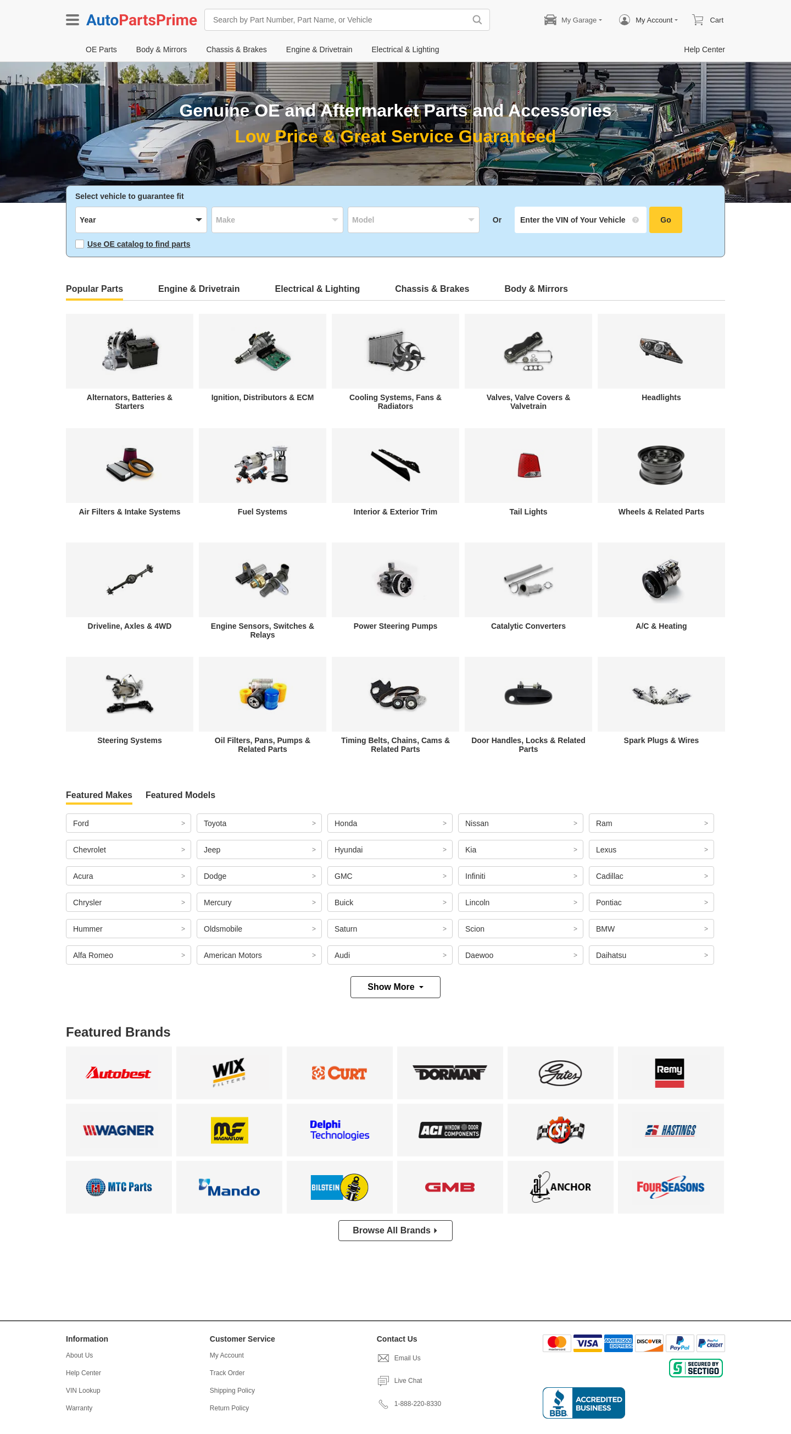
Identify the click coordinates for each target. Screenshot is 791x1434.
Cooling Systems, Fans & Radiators (395, 402)
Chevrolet (89, 849)
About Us (79, 1355)
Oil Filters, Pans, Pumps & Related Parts (262, 745)
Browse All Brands (395, 1230)
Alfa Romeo (93, 955)
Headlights (661, 397)
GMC (344, 876)
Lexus (606, 849)
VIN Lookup (83, 1390)
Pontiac (609, 902)
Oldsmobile (223, 928)
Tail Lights (529, 511)
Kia (470, 849)
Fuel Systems (262, 511)
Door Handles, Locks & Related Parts (528, 745)
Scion (474, 928)
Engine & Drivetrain (198, 289)
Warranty (79, 1408)
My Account (227, 1355)
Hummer (88, 928)
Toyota (215, 823)
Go (665, 219)
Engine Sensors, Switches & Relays (262, 630)
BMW (605, 928)
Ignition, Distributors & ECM (262, 397)
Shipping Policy (232, 1390)
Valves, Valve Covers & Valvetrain (529, 402)
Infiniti (475, 876)
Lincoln (477, 902)
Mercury (218, 902)
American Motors (233, 955)
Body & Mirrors (536, 289)
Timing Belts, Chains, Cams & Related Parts (395, 745)
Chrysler (87, 902)
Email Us (399, 1358)
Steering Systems (129, 740)
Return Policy (229, 1408)
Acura (83, 876)
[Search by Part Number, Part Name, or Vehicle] (338, 19)
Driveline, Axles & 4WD (130, 626)
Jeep (212, 849)
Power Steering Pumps (395, 626)
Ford (81, 823)
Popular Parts (94, 289)
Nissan (477, 823)
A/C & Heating (661, 626)
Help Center (83, 1373)
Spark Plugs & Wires (661, 740)
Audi (342, 955)
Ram (604, 823)
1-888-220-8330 (409, 1404)
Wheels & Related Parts (661, 511)
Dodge (215, 876)
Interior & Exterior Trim (395, 511)
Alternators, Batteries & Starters (129, 402)
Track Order (227, 1373)
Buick (344, 902)
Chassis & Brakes (432, 289)
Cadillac (609, 876)
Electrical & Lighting (317, 289)
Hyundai (349, 849)
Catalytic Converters (528, 626)
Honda (346, 823)
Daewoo (479, 955)
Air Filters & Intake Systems (129, 511)
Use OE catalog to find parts (132, 244)
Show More (395, 987)
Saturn (346, 928)
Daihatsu (611, 955)
